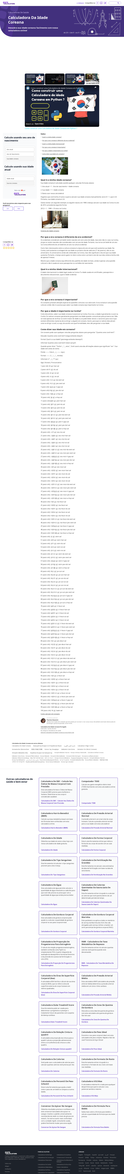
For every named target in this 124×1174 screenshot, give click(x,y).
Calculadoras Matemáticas (45, 1167)
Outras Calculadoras (62, 1167)
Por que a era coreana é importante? (54, 147)
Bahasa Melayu (109, 1160)
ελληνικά (86, 1168)
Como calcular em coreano (50, 714)
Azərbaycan (114, 1165)
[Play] (75, 79)
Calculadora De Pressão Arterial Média (96, 995)
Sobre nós (8, 1163)
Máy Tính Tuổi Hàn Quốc (37, 758)
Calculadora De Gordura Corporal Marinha (98, 931)
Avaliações (8, 1169)
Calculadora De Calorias (50, 1071)
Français (112, 1155)
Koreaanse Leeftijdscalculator (90, 756)
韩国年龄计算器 (104, 760)
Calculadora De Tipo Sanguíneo (53, 875)
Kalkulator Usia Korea (68, 749)
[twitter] (105, 3)
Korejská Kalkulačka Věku (77, 760)
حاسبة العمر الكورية (69, 746)
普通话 (112, 1168)
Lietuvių (95, 1160)
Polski (111, 1163)
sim (8, 208)
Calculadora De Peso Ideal (92, 1049)
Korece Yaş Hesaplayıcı (52, 749)
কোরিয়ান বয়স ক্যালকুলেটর (18, 762)
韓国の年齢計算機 (36, 749)
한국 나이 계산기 (49, 758)
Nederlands (104, 1163)
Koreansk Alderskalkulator (58, 756)
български (82, 1160)
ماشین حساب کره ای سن (32, 760)
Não (18, 208)
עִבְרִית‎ (92, 1168)
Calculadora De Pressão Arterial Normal (97, 828)
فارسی (80, 1168)
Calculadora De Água (49, 904)
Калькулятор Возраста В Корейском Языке (47, 746)
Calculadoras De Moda (63, 1172)
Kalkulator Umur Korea (18, 756)
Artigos (7, 1166)
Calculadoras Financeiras (45, 1160)
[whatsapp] (101, 2)
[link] (28, 88)
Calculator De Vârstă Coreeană (87, 749)
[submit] (118, 3)
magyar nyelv (105, 1168)
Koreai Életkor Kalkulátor (92, 760)
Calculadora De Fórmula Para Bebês (95, 1127)
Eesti (93, 1171)
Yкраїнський (87, 1171)
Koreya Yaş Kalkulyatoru (18, 760)
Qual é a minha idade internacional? (53, 144)
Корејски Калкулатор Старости (79, 758)
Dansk (97, 1163)
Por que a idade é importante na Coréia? (55, 151)
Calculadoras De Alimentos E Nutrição (65, 1160)
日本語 (87, 1157)
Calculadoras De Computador (46, 1172)
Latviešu (93, 1165)
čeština (98, 1168)
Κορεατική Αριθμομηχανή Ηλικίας (49, 760)
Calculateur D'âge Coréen (86, 746)
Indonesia (99, 1157)
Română (105, 1157)
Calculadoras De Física (44, 1170)
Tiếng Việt (81, 1165)
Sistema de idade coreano (50, 231)
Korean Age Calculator (67, 762)
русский (100, 1155)
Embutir (80, 3)
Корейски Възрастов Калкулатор (41, 753)
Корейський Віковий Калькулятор (35, 762)
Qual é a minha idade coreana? (52, 137)
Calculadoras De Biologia (45, 1155)
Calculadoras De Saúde (18, 12)
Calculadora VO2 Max (90, 1096)
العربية (106, 1155)
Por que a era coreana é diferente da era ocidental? (58, 140)
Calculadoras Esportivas (63, 1170)
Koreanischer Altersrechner (20, 749)
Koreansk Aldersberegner (73, 756)
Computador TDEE (88, 803)
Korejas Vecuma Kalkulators (62, 758)
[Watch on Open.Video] (35, 124)
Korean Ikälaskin (44, 756)
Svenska (81, 1163)
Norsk (92, 1163)
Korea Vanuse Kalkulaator (53, 762)
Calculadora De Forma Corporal (94, 850)
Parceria (7, 1171)
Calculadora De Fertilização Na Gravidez (97, 875)
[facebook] (97, 3)
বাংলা (80, 1171)
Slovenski (106, 1165)
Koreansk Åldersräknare (32, 756)
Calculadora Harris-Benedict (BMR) (54, 828)
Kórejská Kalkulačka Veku (20, 753)
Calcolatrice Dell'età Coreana (95, 752)
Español (94, 1155)
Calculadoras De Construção (46, 1157)
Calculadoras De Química (64, 1155)
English (81, 1155)
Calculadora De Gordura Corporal (54, 931)
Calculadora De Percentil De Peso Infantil (57, 1096)
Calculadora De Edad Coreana (21, 746)
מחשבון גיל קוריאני (64, 760)
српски (100, 1165)
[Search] (113, 3)
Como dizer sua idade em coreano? (53, 154)
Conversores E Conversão (64, 1157)
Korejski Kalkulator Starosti (62, 752)
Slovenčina (113, 1157)
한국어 (88, 1165)
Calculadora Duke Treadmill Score (54, 1022)
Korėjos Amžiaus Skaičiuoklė (78, 752)
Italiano (101, 1160)
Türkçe (92, 1157)
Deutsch (81, 1157)
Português (87, 1155)
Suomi (87, 1163)
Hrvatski (89, 1160)
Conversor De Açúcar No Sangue (53, 1127)
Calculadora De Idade (49, 850)
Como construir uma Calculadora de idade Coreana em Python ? (57, 88)
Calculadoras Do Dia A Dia (64, 1164)
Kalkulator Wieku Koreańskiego (20, 758)
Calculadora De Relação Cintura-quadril (56, 1049)
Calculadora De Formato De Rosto (95, 1071)
